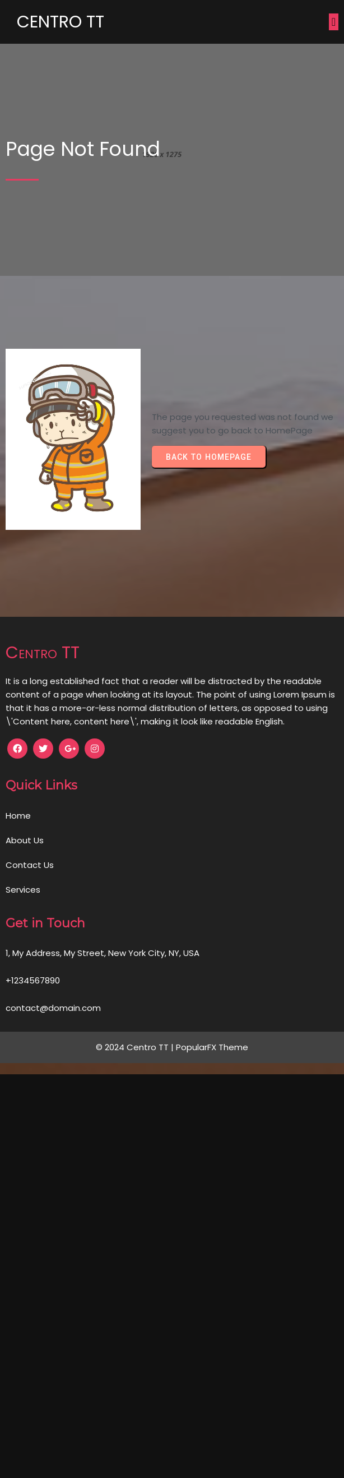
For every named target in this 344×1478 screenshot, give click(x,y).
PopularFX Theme (212, 1047)
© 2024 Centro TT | (136, 1047)
